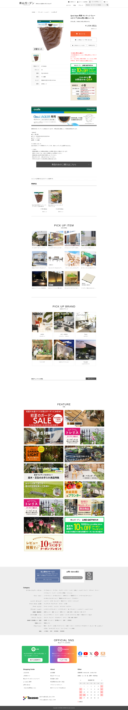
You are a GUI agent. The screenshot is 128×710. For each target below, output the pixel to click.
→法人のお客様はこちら (29, 687)
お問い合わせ (26, 684)
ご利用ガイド (26, 675)
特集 (74, 5)
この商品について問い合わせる (84, 39)
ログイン (45, 178)
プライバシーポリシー (56, 684)
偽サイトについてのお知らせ (58, 687)
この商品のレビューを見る (78, 45)
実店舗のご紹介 (54, 678)
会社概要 (52, 672)
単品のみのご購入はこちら (64, 164)
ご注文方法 (26, 672)
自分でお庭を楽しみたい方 (47, 696)
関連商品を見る (92, 45)
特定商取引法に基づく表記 (57, 681)
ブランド (80, 5)
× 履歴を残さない (91, 378)
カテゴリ (68, 5)
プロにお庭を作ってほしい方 (48, 699)
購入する (80, 34)
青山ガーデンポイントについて (31, 678)
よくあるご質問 (27, 681)
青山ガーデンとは (55, 675)
